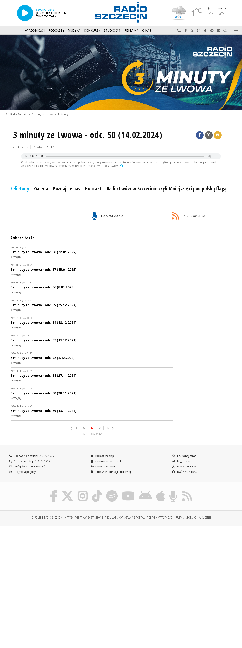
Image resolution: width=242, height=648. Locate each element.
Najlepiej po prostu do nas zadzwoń (179, 30)
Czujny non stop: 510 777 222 (29, 461)
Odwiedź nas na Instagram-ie (198, 30)
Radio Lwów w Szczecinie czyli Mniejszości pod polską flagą (166, 188)
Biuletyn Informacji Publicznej (110, 472)
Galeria (41, 188)
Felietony (63, 114)
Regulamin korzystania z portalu (125, 517)
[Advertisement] (62, 558)
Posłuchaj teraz (184, 456)
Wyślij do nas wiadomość (218, 30)
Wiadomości (35, 31)
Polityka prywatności (160, 517)
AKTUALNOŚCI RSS (189, 216)
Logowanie (181, 461)
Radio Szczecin (16, 114)
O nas (146, 31)
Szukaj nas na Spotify (212, 30)
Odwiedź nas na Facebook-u (185, 30)
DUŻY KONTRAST (185, 472)
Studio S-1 (112, 31)
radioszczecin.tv (102, 466)
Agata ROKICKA (44, 147)
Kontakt (93, 188)
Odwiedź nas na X (192, 30)
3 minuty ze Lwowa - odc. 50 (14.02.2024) (87, 135)
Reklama (131, 31)
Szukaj (225, 30)
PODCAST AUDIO (107, 216)
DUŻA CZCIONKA (185, 466)
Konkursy (92, 31)
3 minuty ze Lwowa (42, 114)
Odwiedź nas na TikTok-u (205, 30)
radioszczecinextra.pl (105, 461)
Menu (236, 30)
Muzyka (74, 31)
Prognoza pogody (22, 472)
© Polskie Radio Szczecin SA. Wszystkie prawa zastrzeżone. (67, 517)
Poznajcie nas (66, 188)
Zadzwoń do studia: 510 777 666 (31, 456)
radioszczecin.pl (102, 456)
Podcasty (56, 31)
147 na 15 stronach (91, 433)
